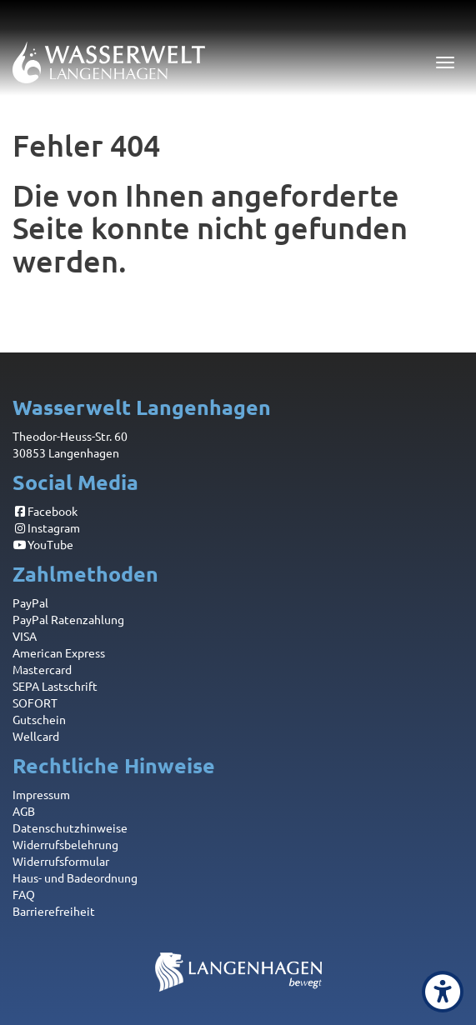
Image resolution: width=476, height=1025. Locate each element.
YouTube (43, 544)
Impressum (41, 794)
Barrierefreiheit (54, 910)
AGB (24, 810)
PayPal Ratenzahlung (68, 619)
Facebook (45, 510)
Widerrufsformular (61, 860)
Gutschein (39, 719)
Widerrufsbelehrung (65, 844)
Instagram (46, 527)
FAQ (24, 894)
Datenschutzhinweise (70, 827)
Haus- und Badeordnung (75, 877)
